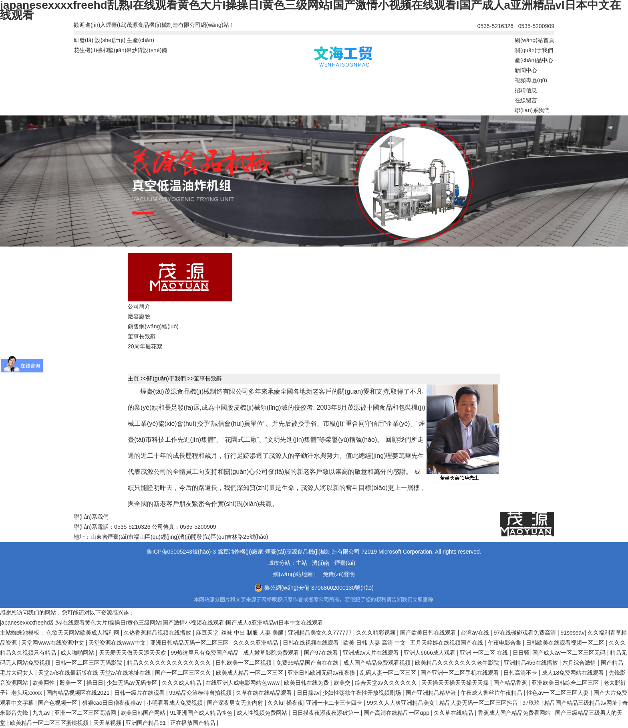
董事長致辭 (208, 378)
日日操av (308, 693)
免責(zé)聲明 (339, 574)
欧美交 (343, 682)
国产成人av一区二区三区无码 (569, 652)
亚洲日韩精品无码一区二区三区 (190, 642)
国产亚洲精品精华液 (432, 693)
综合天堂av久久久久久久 (387, 682)
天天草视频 (108, 723)
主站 (301, 563)
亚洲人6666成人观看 (430, 652)
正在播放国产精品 (193, 723)
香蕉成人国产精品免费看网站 (515, 713)
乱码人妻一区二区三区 (389, 672)
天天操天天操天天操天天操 (455, 682)
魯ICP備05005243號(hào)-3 (181, 551)
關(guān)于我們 (166, 378)
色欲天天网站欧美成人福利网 (83, 632)
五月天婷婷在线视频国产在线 (447, 642)
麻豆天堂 (207, 632)
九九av (41, 713)
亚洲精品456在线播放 (532, 662)
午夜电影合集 (505, 642)
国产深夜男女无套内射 (236, 703)
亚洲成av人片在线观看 (372, 652)
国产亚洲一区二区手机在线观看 (461, 672)
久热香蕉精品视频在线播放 (158, 632)
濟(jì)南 (321, 563)
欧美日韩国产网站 (144, 713)
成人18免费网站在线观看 (574, 672)
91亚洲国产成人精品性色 (201, 713)
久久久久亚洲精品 (256, 642)
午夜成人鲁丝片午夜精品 (492, 693)
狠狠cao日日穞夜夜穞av (112, 703)
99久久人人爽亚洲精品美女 (401, 703)
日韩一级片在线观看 (140, 693)
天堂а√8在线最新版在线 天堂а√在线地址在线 (95, 672)
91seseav (572, 632)
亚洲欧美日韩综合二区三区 (565, 682)
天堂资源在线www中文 (118, 642)
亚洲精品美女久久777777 (320, 632)
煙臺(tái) (344, 563)
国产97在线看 (322, 652)
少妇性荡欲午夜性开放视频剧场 (362, 693)
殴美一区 (72, 682)
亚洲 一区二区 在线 (484, 652)
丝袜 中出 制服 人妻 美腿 (253, 632)
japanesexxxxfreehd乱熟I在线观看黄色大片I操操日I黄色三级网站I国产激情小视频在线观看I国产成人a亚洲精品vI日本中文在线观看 (161, 622)
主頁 (133, 378)
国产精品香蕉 (511, 682)
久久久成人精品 (182, 682)
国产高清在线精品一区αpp (397, 713)
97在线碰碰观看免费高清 (525, 632)
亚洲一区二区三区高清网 (86, 713)
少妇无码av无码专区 (133, 682)
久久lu (275, 703)
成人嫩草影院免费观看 (272, 652)
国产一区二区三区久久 (184, 672)
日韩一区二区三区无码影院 (89, 662)
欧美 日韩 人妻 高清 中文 (375, 642)
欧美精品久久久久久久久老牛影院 (458, 662)
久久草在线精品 (454, 713)
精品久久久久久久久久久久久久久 (170, 662)
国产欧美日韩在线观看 (429, 632)
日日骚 (521, 652)
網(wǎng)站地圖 (293, 574)
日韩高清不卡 (521, 672)
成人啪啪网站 (78, 652)
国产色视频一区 (58, 703)
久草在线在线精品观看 (265, 693)
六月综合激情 (580, 662)
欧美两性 (44, 682)
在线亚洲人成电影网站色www (243, 682)
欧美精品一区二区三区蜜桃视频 (50, 723)
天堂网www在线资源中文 (53, 642)
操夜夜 (294, 703)
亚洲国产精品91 (146, 723)
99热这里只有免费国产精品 (205, 652)
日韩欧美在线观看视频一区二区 (566, 642)
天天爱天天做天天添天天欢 (133, 652)
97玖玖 (531, 703)
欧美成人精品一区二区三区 (250, 672)
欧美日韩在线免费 (307, 682)
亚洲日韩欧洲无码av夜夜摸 (322, 672)
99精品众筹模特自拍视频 (201, 693)
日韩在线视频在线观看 (311, 642)
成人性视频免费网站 (263, 713)
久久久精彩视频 (376, 632)
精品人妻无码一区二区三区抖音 (479, 703)
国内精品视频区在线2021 (78, 693)
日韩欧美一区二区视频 (244, 662)
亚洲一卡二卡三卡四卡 (335, 703)
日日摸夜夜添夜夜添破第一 (326, 713)
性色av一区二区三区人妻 (558, 693)
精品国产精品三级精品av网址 (581, 703)
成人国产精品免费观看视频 (377, 662)
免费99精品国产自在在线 (308, 662)
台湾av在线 (476, 632)
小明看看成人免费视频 (175, 703)
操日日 (95, 682)
